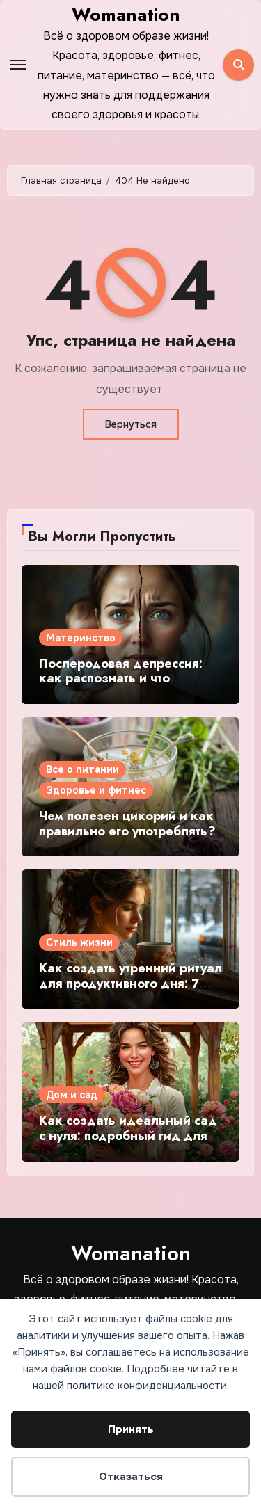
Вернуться (131, 424)
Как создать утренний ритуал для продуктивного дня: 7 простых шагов (130, 983)
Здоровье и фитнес (96, 790)
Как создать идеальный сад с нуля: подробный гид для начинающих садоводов (128, 1136)
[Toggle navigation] (18, 64)
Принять (131, 1429)
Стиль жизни (79, 942)
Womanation (126, 14)
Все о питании (82, 769)
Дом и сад (71, 1095)
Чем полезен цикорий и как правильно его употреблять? (127, 823)
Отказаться (131, 1477)
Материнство (81, 638)
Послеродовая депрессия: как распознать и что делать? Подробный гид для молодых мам (129, 686)
